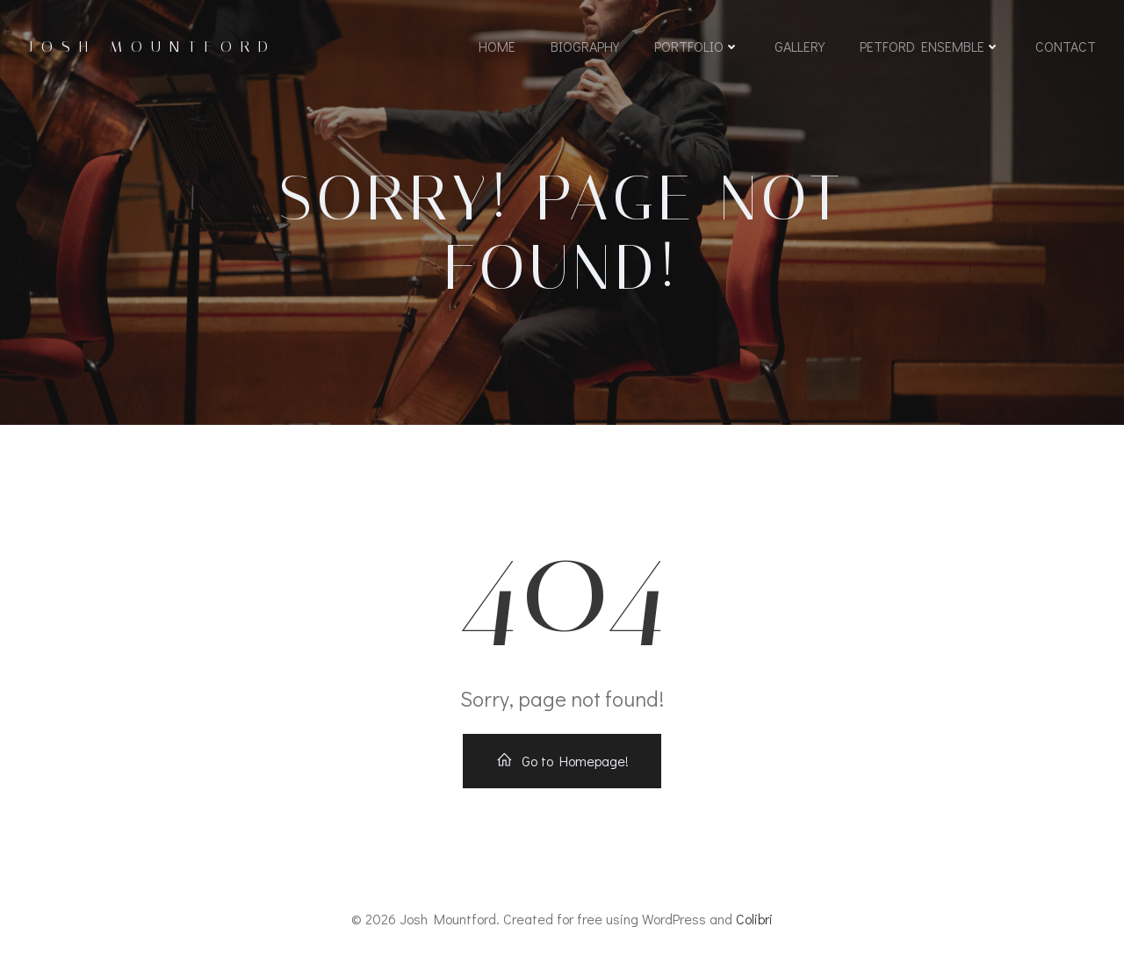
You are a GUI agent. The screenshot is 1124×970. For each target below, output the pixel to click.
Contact (1065, 46)
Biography (585, 46)
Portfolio (696, 46)
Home (497, 46)
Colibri (754, 918)
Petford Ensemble (930, 46)
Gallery (800, 46)
